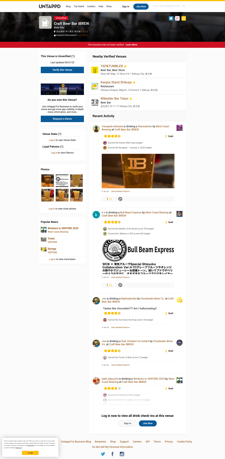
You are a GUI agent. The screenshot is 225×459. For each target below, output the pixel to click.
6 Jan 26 (105, 191)
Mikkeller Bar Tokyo (115, 98)
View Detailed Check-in (120, 191)
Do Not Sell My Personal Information (112, 447)
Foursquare (177, 18)
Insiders (91, 6)
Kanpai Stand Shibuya (116, 82)
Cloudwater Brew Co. (152, 298)
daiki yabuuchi (110, 378)
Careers (137, 441)
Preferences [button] (18, 447)
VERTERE (52, 242)
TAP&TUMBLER (112, 66)
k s (103, 212)
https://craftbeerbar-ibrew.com (183, 18)
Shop (108, 6)
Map (84, 31)
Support (124, 441)
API (148, 441)
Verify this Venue (62, 69)
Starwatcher (145, 126)
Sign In (125, 6)
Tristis (51, 238)
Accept (30, 453)
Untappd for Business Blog (76, 441)
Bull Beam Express (130, 212)
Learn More (82, 35)
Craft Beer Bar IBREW (127, 129)
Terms (157, 441)
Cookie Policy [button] (30, 445)
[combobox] (169, 5)
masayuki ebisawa (112, 126)
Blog (68, 6)
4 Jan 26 (105, 327)
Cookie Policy (184, 441)
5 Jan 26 (105, 277)
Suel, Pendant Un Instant (135, 341)
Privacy (169, 441)
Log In (52, 140)
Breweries (100, 441)
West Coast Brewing (58, 231)
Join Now (141, 6)
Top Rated (79, 6)
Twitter (171, 18)
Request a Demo (62, 118)
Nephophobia (129, 298)
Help (101, 6)
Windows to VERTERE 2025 (63, 228)
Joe (104, 298)
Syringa (52, 248)
